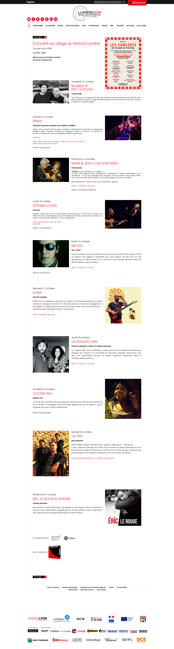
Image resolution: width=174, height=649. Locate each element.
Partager (40, 37)
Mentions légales (87, 589)
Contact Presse (53, 587)
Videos (111, 587)
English (30, 1)
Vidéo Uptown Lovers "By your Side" (47, 222)
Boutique (130, 26)
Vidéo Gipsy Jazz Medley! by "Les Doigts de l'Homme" (92, 458)
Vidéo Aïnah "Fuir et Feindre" (73, 141)
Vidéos (74, 186)
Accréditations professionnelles (93, 587)
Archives (120, 26)
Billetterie (138, 3)
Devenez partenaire (69, 587)
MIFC (112, 26)
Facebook (36, 137)
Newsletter (73, 589)
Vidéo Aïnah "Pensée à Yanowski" (46, 141)
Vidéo (73, 267)
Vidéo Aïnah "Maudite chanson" (45, 143)
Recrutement (122, 587)
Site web (90, 186)
